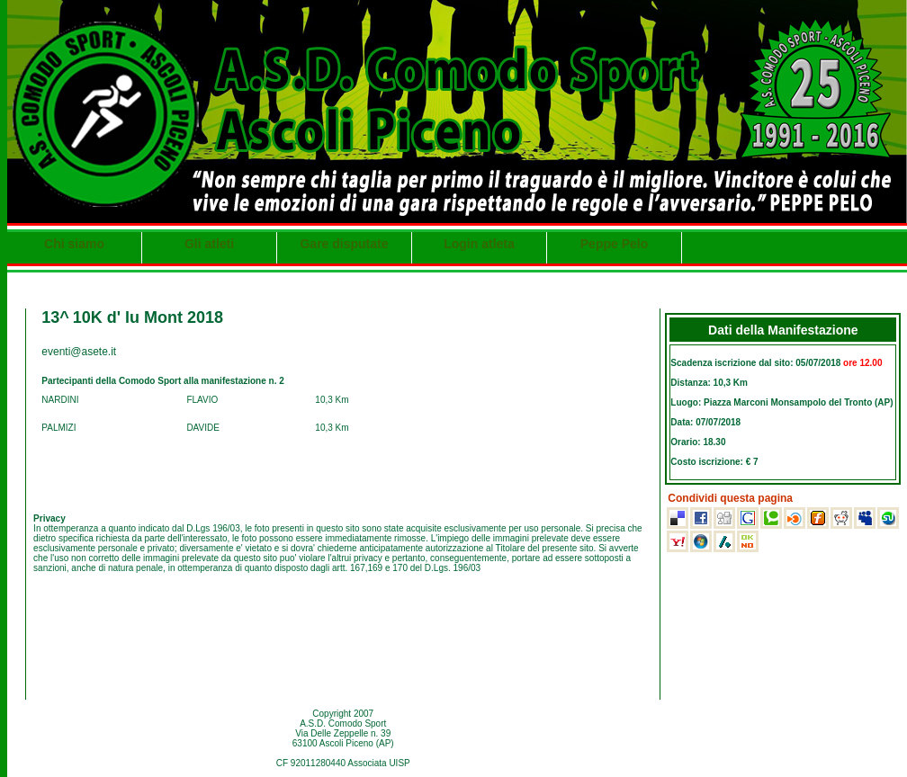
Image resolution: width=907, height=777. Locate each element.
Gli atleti (209, 244)
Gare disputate (344, 244)
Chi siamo (74, 244)
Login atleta (479, 244)
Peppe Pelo (614, 244)
